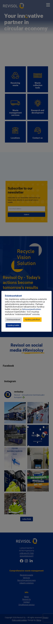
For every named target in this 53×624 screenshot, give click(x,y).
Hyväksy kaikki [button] (13, 325)
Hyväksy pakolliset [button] (32, 320)
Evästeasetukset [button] (13, 320)
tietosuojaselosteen (31, 309)
